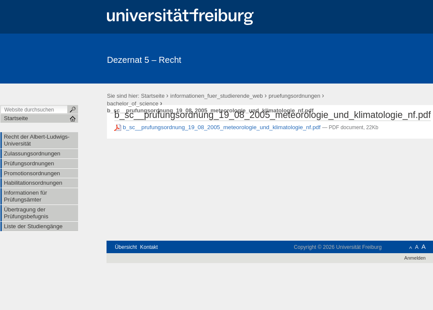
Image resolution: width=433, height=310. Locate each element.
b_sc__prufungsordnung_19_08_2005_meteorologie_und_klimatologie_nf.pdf (218, 127)
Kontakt (149, 247)
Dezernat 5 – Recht (144, 60)
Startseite (153, 96)
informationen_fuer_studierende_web (216, 96)
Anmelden (415, 257)
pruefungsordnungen (294, 96)
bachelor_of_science (132, 103)
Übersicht (126, 247)
